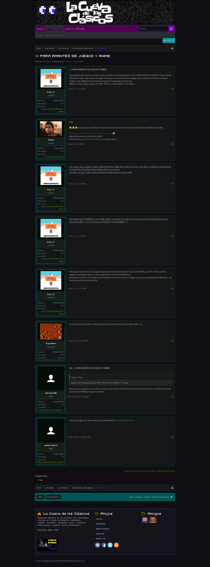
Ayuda (147, 497)
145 (62, 103)
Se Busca (47, 61)
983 (62, 355)
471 (62, 151)
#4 (173, 236)
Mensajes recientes (54, 35)
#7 (173, 396)
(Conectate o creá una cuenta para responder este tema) (149, 471)
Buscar (40, 35)
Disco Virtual (75, 28)
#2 (173, 144)
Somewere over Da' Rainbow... (51, 410)
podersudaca (50, 445)
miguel (51, 140)
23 (63, 457)
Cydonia (60, 358)
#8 (173, 437)
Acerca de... (102, 539)
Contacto (139, 497)
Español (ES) (52, 497)
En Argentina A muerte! (54, 157)
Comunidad (55, 28)
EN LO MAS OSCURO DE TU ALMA (51, 462)
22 (63, 404)
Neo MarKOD (51, 393)
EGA (39, 497)
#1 (173, 89)
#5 (173, 288)
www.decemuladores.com (93, 139)
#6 (173, 341)
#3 (173, 183)
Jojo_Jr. (69, 61)
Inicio (40, 28)
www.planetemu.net (125, 420)
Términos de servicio (160, 497)
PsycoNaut (51, 343)
